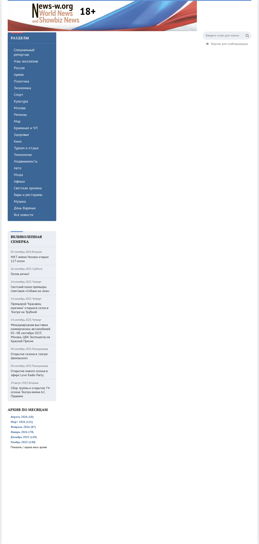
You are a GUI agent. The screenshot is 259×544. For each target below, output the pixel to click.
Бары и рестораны (28, 194)
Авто (17, 168)
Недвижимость (25, 161)
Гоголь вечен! (20, 274)
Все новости (23, 214)
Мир (17, 121)
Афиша (19, 181)
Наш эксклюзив (26, 61)
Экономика (22, 88)
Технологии (23, 154)
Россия (19, 68)
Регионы (20, 114)
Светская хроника (28, 188)
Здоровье (21, 134)
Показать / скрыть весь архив (29, 447)
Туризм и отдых (26, 148)
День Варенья (25, 208)
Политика (21, 81)
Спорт (18, 94)
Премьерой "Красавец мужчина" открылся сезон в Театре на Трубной (30, 308)
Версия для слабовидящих (227, 43)
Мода (18, 174)
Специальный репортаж (24, 52)
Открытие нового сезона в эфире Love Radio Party (29, 373)
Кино (18, 141)
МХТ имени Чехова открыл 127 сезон (30, 259)
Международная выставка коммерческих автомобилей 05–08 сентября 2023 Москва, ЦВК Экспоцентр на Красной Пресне (30, 333)
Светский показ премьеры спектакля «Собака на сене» (30, 289)
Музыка (20, 201)
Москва (19, 108)
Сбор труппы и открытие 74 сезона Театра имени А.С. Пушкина (30, 392)
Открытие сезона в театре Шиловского (29, 356)
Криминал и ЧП (26, 128)
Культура (21, 101)
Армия (19, 74)
